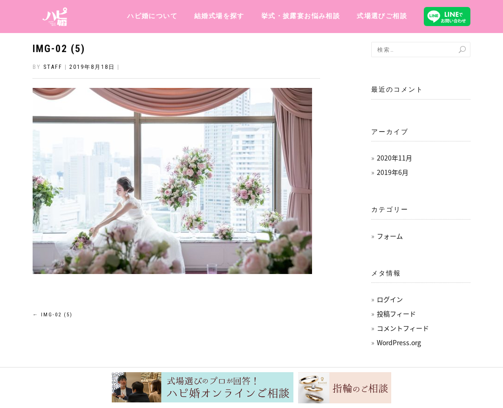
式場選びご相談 (382, 16)
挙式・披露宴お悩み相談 (300, 16)
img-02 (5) (59, 48)
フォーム (390, 236)
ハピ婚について (152, 16)
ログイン (390, 299)
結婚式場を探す (219, 16)
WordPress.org (399, 342)
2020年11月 (394, 157)
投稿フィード (396, 313)
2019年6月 (392, 172)
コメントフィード (403, 328)
